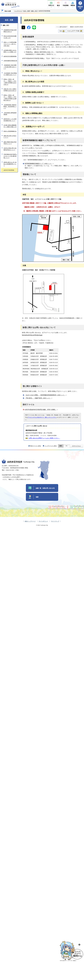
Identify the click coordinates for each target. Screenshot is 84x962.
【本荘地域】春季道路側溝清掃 (10, 113)
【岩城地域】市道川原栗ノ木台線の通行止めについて (10, 66)
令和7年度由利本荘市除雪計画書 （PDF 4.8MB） (41, 409)
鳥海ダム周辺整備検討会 (10, 131)
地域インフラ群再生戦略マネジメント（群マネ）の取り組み (10, 44)
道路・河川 (34, 11)
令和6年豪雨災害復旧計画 (10, 60)
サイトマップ (55, 521)
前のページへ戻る (35, 446)
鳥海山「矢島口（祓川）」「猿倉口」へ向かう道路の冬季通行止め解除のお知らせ (10, 97)
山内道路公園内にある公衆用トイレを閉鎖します (10, 51)
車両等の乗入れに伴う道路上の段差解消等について (10, 164)
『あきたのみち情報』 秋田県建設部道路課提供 (46, 395)
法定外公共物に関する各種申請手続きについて (10, 148)
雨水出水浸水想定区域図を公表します (10, 36)
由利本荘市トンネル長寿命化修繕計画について (10, 119)
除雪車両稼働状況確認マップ (39, 163)
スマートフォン (76, 446)
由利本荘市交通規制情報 (10, 56)
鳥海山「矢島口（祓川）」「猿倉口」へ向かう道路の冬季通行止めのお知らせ (10, 82)
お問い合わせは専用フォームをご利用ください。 (44, 438)
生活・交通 (26, 11)
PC (66, 446)
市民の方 (51, 5)
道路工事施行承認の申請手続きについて (10, 142)
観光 (58, 5)
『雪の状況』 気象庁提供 (38, 398)
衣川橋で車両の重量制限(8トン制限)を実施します (10, 126)
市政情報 (65, 5)
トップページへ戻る (51, 446)
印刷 (60, 31)
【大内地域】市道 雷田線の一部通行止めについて (10, 73)
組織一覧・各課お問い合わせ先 (45, 488)
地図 (37, 497)
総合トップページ (30, 521)
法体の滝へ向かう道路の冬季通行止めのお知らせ (10, 89)
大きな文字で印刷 (73, 31)
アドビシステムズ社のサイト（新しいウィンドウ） (42, 417)
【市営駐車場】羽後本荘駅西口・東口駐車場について (10, 106)
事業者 (73, 5)
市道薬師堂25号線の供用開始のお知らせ (10, 30)
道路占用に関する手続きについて (10, 136)
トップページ (18, 11)
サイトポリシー (43, 521)
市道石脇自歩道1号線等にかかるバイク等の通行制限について (10, 156)
